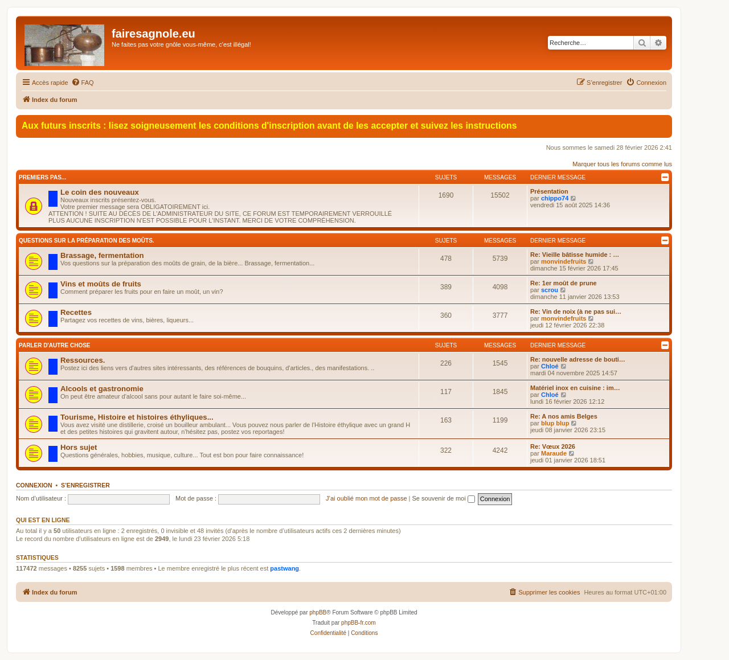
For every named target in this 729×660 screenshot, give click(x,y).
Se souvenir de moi (443, 498)
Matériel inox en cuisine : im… (575, 387)
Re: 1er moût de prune (563, 283)
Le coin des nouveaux (99, 192)
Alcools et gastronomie (102, 388)
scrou (549, 289)
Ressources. (82, 360)
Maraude (554, 453)
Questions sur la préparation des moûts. (86, 240)
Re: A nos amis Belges (563, 416)
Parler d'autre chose (55, 345)
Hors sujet (78, 447)
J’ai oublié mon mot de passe (366, 498)
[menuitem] (82, 82)
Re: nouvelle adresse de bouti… (577, 359)
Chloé (550, 366)
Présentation (549, 191)
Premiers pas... (42, 177)
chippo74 (554, 198)
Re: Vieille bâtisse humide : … (574, 254)
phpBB (317, 612)
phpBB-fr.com (358, 623)
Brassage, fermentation (102, 255)
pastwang (284, 568)
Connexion (34, 485)
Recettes (76, 312)
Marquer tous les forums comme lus (622, 164)
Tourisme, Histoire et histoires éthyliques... (137, 417)
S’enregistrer (85, 485)
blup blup (555, 423)
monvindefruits (563, 261)
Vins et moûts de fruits (100, 284)
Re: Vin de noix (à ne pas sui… (575, 311)
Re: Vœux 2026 (552, 446)
